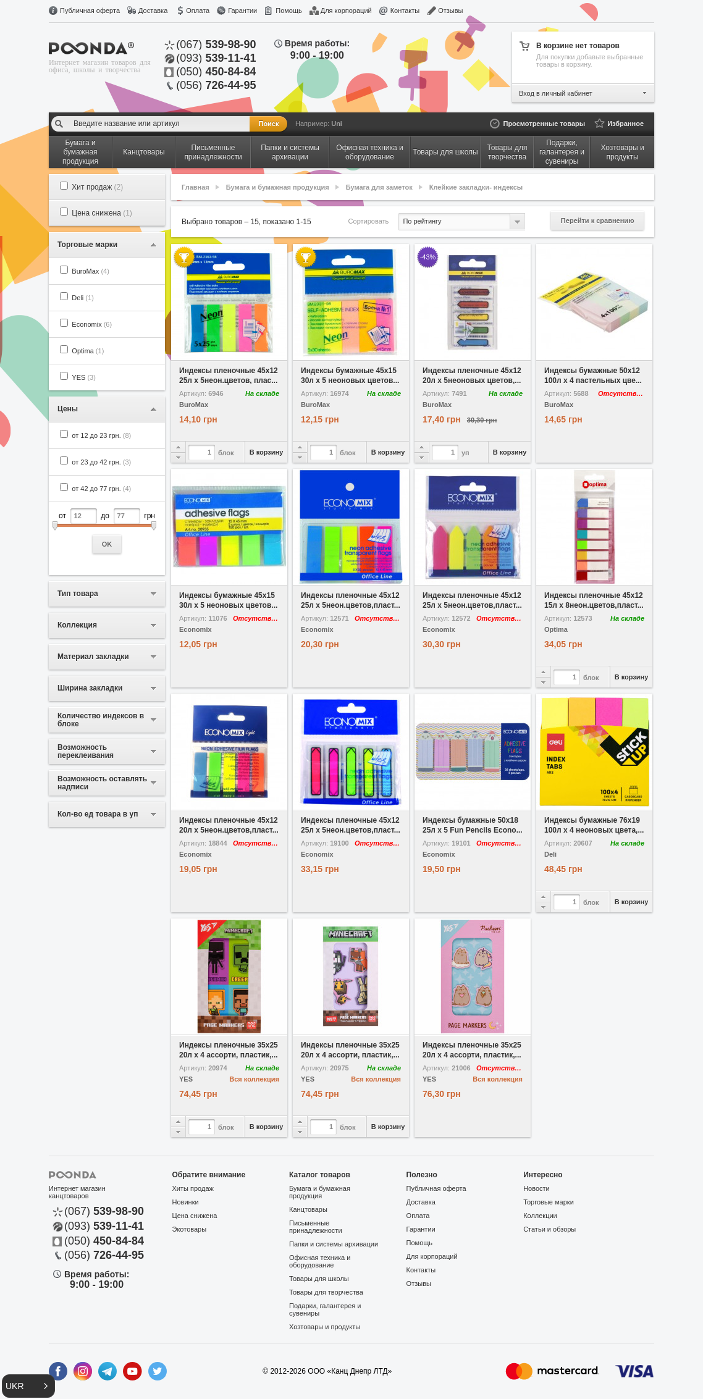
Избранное (625, 123)
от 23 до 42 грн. (101, 462)
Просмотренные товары (544, 123)
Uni (336, 123)
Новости (536, 1188)
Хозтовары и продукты (324, 1326)
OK (107, 544)
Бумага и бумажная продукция (277, 187)
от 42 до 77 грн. (101, 488)
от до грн (106, 530)
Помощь (289, 10)
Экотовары (189, 1229)
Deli (82, 297)
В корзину (267, 452)
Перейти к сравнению (597, 220)
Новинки (185, 1202)
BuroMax (90, 271)
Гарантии (242, 10)
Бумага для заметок (379, 187)
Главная (195, 187)
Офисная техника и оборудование (319, 1261)
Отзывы (450, 10)
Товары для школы (319, 1278)
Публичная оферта (90, 10)
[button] (28, 1386)
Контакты (405, 10)
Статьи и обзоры (549, 1229)
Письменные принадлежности (315, 1226)
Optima (88, 351)
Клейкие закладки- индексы (476, 187)
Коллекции (540, 1215)
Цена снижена (102, 213)
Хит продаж (97, 187)
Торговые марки (548, 1202)
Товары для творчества (326, 1292)
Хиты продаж (193, 1188)
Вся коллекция (254, 1079)
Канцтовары (308, 1209)
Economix (92, 324)
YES (84, 377)
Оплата (197, 10)
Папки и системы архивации (333, 1244)
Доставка (152, 10)
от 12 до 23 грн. (101, 435)
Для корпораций (346, 10)
